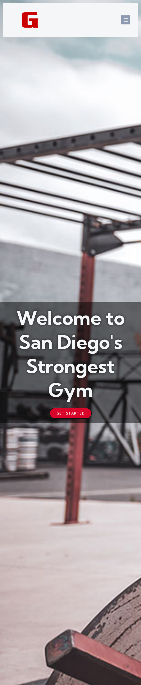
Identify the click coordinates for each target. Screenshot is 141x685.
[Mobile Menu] (125, 19)
